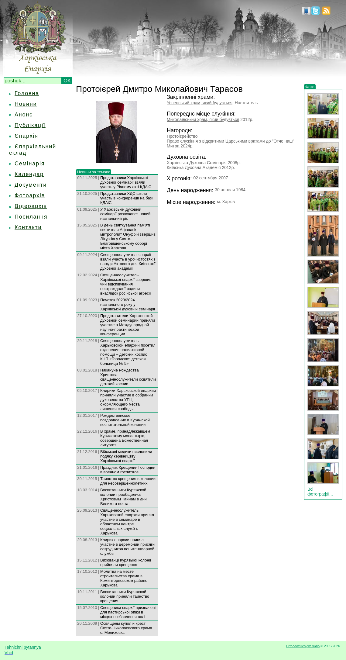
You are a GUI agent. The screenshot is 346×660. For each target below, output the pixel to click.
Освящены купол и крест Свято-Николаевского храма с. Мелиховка (126, 628)
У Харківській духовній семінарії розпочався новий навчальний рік (125, 214)
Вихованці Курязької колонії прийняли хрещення (125, 562)
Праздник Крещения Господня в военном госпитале (127, 469)
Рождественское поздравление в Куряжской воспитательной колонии (125, 420)
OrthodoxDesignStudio (303, 646)
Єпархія (26, 136)
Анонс (24, 115)
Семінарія (30, 164)
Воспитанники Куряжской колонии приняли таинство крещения (124, 596)
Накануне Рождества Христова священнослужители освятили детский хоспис (128, 377)
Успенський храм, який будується (199, 102)
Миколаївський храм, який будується (203, 119)
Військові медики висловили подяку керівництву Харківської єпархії (126, 456)
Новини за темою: (93, 172)
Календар (29, 174)
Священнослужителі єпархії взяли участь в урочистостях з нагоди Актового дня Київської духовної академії (128, 261)
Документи (31, 185)
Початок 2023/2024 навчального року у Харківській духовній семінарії (127, 304)
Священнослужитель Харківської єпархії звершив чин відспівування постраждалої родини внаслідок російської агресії (125, 284)
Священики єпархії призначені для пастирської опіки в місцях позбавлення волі (128, 612)
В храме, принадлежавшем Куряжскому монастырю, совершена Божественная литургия (125, 438)
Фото (309, 87)
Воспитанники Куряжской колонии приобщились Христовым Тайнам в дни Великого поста (123, 497)
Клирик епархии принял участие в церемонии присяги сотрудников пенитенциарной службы (127, 546)
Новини (26, 104)
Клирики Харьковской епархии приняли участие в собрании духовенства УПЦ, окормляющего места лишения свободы (128, 399)
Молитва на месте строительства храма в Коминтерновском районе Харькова (123, 578)
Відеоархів (31, 206)
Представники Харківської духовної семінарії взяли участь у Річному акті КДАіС (125, 182)
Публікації (30, 125)
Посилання (31, 217)
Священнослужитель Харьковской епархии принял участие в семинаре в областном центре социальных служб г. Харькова (127, 521)
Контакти (28, 227)
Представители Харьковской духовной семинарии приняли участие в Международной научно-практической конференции (127, 324)
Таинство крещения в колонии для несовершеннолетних (128, 480)
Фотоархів (30, 195)
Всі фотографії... (320, 491)
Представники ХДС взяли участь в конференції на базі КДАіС (126, 198)
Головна (27, 93)
